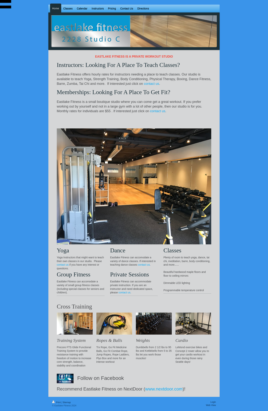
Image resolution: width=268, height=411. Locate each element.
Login (213, 402)
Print (56, 402)
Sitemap (67, 402)
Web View (211, 405)
